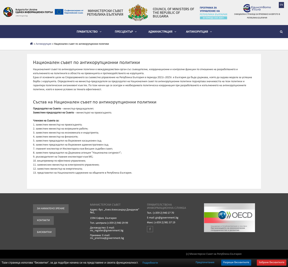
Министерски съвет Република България (105, 12)
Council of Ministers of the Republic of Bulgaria (173, 12)
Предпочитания (205, 262)
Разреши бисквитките (236, 262)
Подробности (150, 262)
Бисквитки (44, 232)
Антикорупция (199, 31)
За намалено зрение (51, 208)
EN (281, 4)
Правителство (89, 31)
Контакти (43, 220)
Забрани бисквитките (271, 262)
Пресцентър (126, 31)
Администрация (162, 31)
